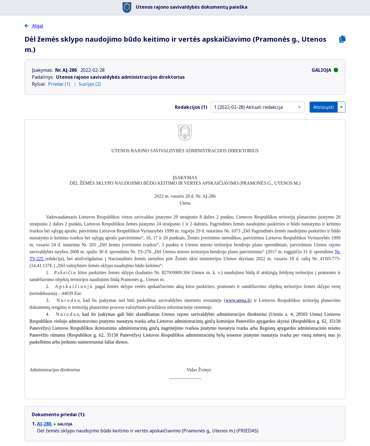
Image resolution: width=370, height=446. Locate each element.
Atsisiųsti (323, 107)
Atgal (34, 26)
